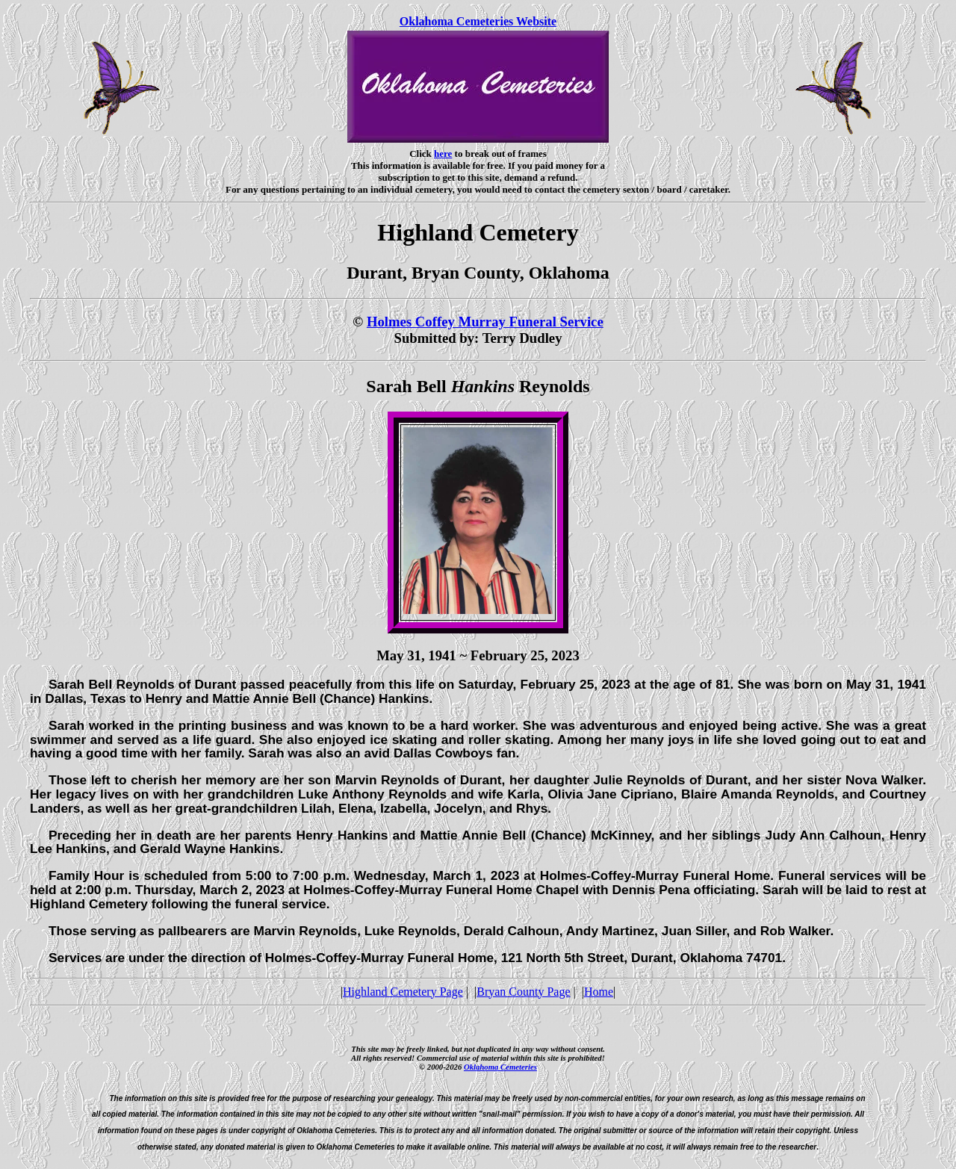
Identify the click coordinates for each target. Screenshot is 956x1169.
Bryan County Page (523, 991)
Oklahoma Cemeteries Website (478, 21)
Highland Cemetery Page (403, 991)
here (443, 153)
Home (598, 991)
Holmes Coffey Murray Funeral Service (485, 321)
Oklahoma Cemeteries (500, 1066)
